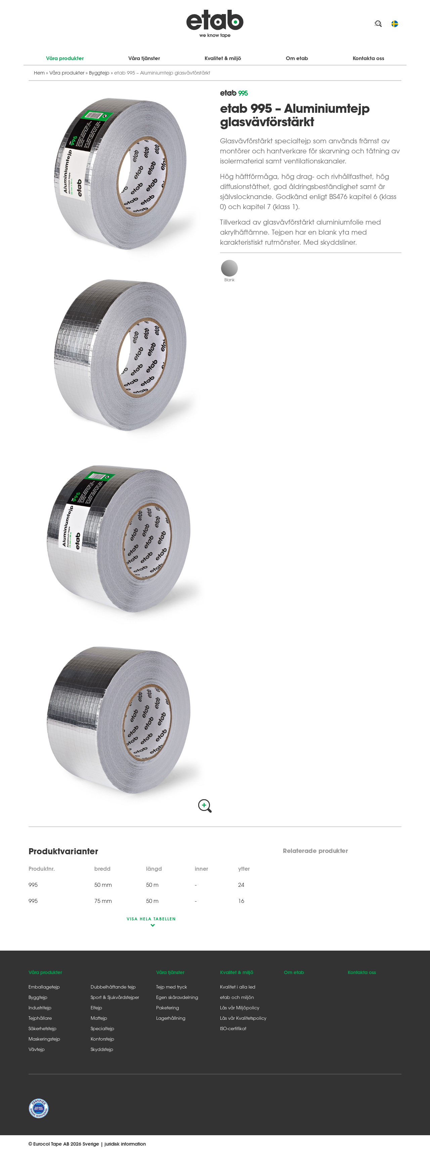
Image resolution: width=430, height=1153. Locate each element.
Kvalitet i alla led (237, 987)
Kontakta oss (368, 58)
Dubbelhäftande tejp (113, 987)
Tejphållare (40, 1018)
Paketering (167, 1007)
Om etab (297, 58)
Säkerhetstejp (42, 1028)
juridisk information (125, 1144)
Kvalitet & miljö (223, 58)
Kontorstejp (102, 1039)
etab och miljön (237, 997)
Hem (39, 73)
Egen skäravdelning (177, 997)
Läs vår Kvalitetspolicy (243, 1018)
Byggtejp (99, 73)
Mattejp (99, 1018)
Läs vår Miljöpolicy (239, 1007)
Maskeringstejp (44, 1039)
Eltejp (96, 1007)
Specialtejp (102, 1028)
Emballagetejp (44, 987)
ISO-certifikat (233, 1028)
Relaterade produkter (315, 851)
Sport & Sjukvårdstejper (115, 997)
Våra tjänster (144, 58)
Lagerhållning (170, 1018)
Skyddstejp (102, 1049)
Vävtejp (37, 1049)
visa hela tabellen (151, 918)
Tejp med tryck (171, 987)
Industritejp (40, 1007)
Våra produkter (65, 58)
